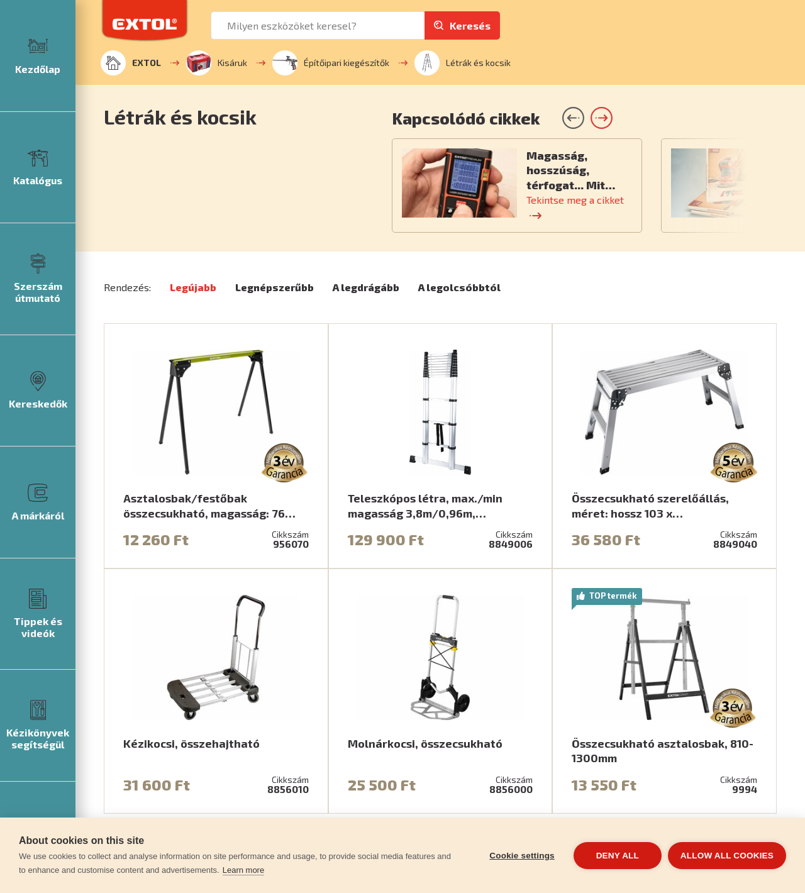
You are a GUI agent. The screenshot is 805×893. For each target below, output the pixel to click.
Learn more (243, 870)
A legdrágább (366, 287)
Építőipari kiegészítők (330, 62)
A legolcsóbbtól (459, 287)
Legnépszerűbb (274, 287)
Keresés (470, 25)
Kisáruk (216, 62)
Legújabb (193, 287)
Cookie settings (522, 855)
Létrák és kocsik (462, 62)
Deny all (617, 855)
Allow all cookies (727, 855)
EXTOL (131, 62)
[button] (602, 118)
